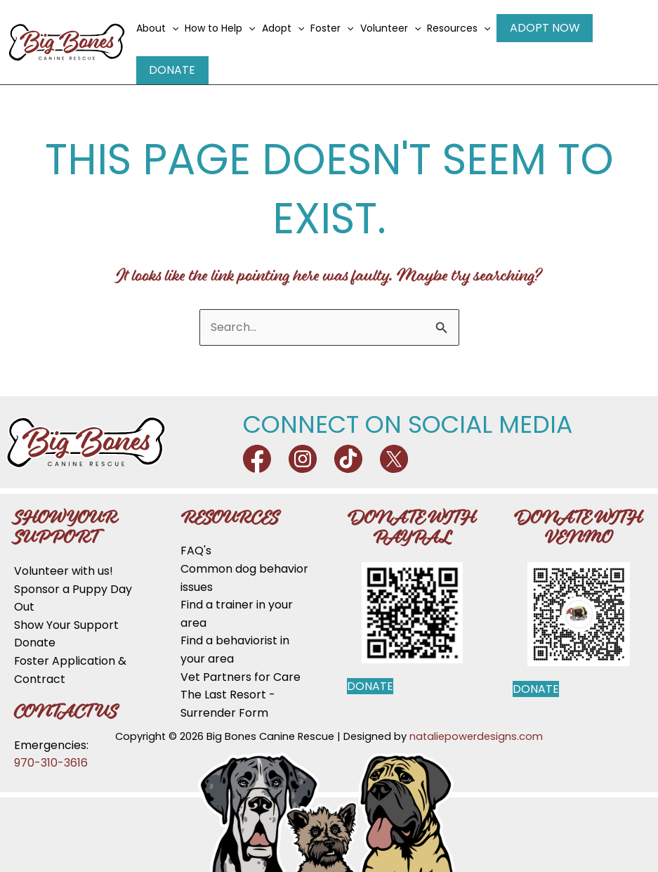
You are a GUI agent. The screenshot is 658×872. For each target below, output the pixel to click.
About (164, 35)
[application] (179, 35)
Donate (624, 35)
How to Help (227, 35)
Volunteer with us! (63, 556)
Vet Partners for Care (240, 662)
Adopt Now (546, 35)
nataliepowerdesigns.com (476, 722)
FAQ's (195, 536)
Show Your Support (66, 610)
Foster (338, 35)
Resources (465, 35)
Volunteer (397, 35)
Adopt (289, 35)
